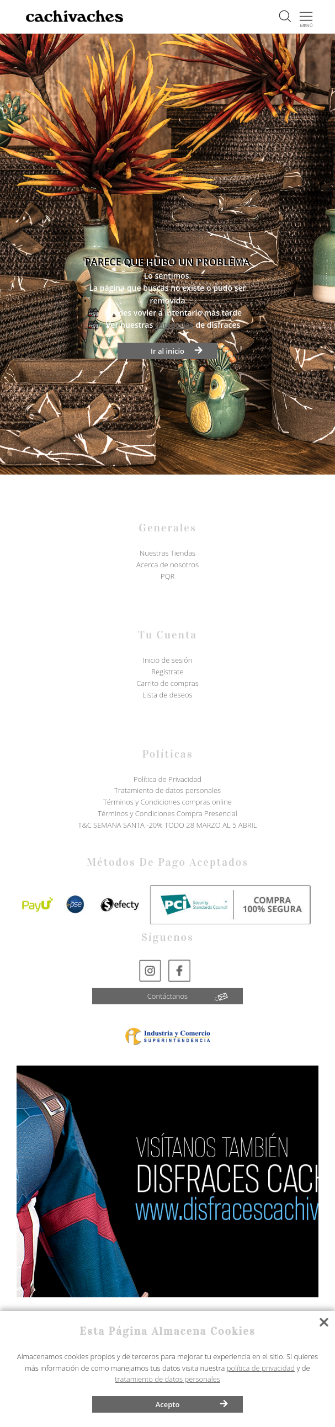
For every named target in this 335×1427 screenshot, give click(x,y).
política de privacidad (261, 1368)
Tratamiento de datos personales (167, 790)
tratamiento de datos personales (167, 1379)
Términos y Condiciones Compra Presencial (167, 813)
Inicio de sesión (168, 660)
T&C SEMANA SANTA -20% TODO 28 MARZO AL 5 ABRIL (167, 825)
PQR (167, 576)
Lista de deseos (167, 695)
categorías (174, 325)
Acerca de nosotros (167, 564)
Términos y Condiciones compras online (167, 802)
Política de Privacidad (167, 779)
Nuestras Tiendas (167, 553)
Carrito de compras (167, 683)
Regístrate (167, 672)
